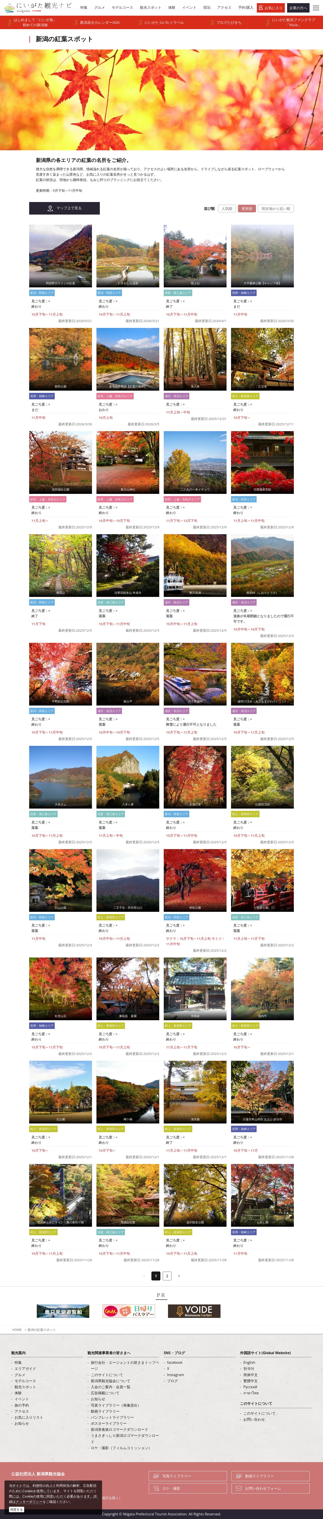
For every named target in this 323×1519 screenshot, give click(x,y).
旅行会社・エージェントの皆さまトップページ (125, 1365)
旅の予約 (22, 1405)
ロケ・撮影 (171, 1488)
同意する (16, 1509)
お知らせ (22, 1423)
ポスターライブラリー (109, 1423)
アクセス (22, 1411)
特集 (18, 1362)
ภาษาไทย (251, 1392)
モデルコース (25, 1380)
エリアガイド (25, 1368)
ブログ (172, 1380)
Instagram (175, 1374)
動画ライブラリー (105, 1411)
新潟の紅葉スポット (42, 1330)
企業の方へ (298, 7)
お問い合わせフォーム (263, 1488)
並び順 (209, 208)
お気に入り (274, 7)
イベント (22, 1398)
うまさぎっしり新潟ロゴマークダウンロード (125, 1438)
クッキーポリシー (29, 1501)
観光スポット (25, 1386)
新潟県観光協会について (110, 1380)
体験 (18, 1392)
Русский (250, 1386)
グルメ (20, 1374)
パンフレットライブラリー (112, 1417)
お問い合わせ (254, 1419)
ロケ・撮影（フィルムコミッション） (121, 1447)
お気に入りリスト (29, 1417)
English (249, 1362)
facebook (174, 1362)
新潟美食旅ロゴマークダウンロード (119, 1429)
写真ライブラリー (176, 1476)
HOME (17, 1330)
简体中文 (250, 1374)
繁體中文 (250, 1380)
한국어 (248, 1368)
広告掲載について (105, 1392)
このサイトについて (107, 1374)
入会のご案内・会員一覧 (110, 1386)
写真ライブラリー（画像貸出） (116, 1405)
